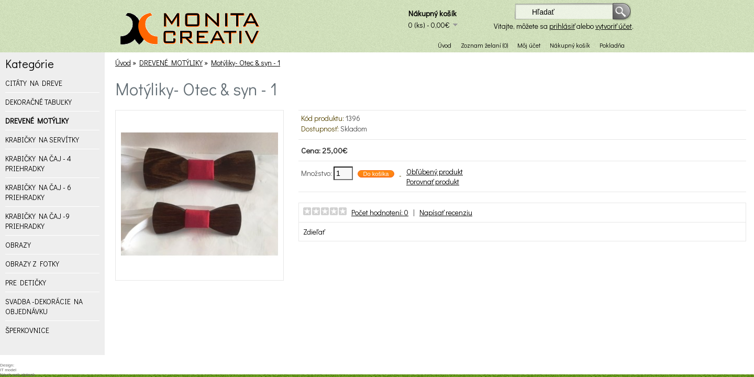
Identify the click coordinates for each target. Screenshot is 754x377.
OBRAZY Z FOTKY (32, 264)
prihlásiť (562, 26)
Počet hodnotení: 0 (379, 212)
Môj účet (528, 45)
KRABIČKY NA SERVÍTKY (42, 140)
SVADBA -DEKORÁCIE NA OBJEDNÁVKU (44, 306)
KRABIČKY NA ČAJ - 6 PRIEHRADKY (38, 192)
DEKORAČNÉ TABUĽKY (38, 102)
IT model (8, 370)
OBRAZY (18, 245)
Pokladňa (612, 45)
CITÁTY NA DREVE (33, 83)
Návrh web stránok (17, 374)
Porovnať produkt (432, 181)
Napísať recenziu (445, 212)
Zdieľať (314, 232)
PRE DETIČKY (25, 282)
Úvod (444, 45)
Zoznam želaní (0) (484, 45)
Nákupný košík (570, 45)
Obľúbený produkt (434, 171)
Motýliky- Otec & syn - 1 (245, 63)
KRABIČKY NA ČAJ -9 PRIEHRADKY (37, 221)
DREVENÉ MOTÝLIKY (37, 121)
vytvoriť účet (613, 26)
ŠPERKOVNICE (27, 330)
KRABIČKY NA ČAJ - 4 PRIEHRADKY (38, 163)
